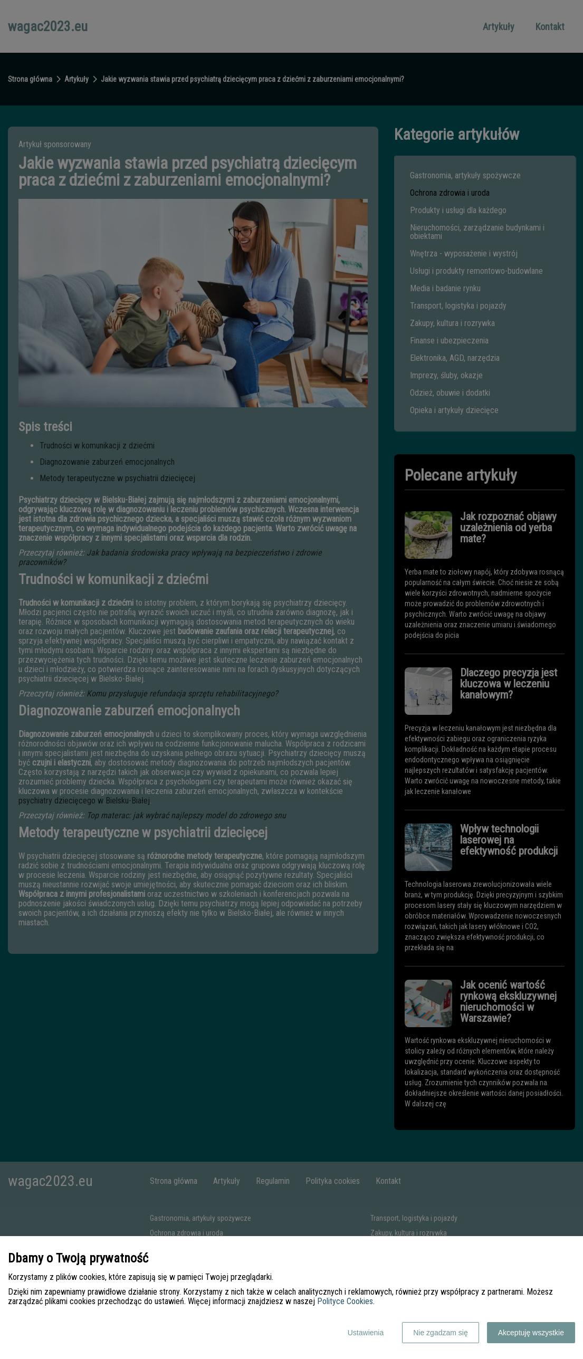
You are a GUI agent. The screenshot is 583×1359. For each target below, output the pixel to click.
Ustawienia (366, 1332)
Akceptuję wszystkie (531, 1332)
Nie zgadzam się (440, 1332)
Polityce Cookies (345, 1301)
